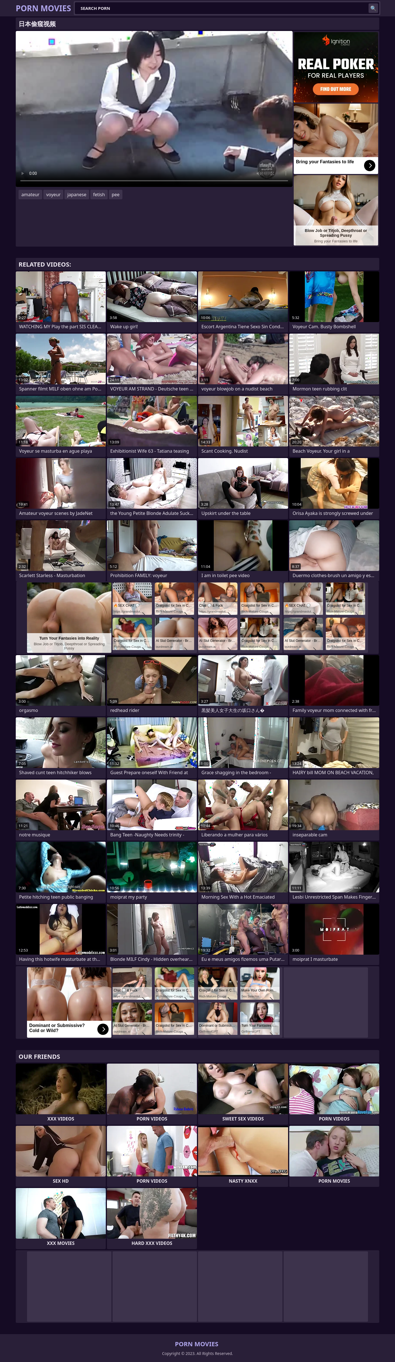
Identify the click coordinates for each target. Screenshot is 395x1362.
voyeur (53, 194)
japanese (76, 194)
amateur (30, 194)
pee (116, 194)
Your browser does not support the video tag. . (154, 109)
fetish (99, 194)
